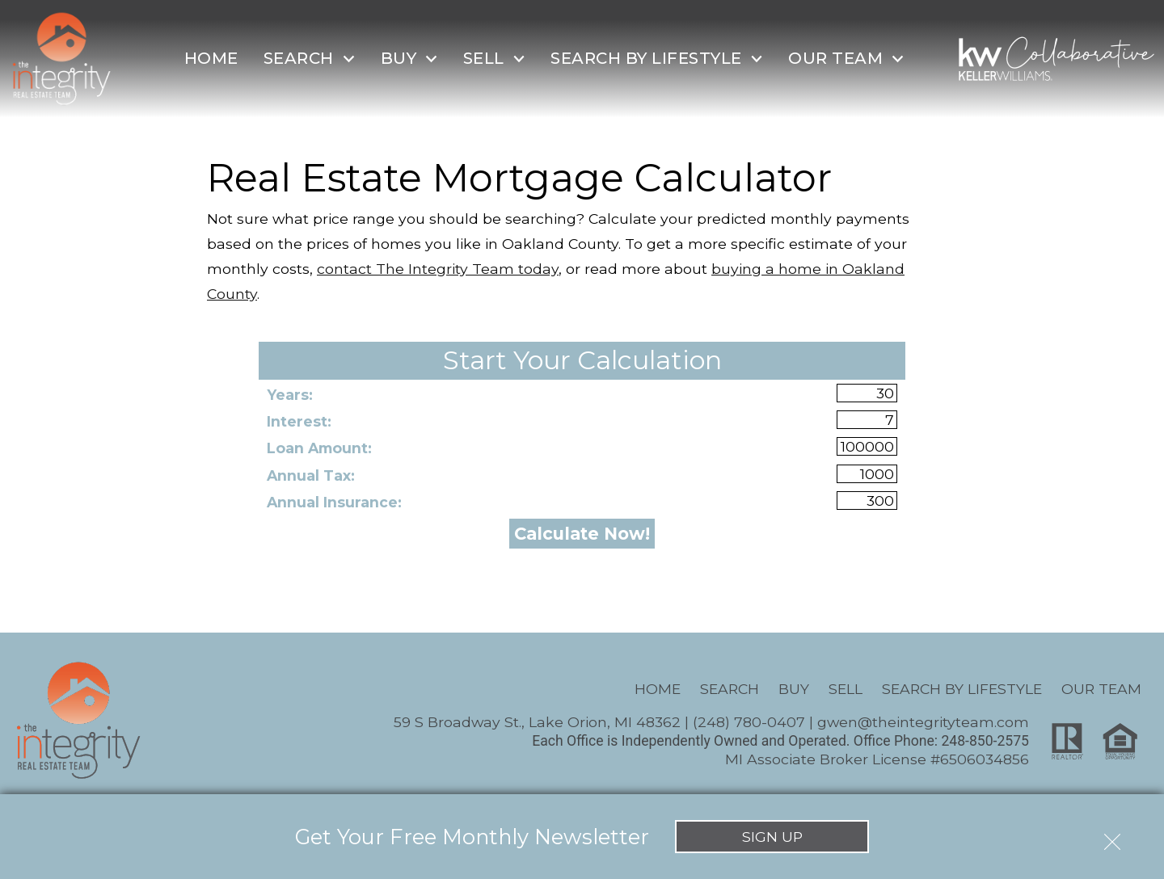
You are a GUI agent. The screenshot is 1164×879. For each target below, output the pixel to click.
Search (729, 688)
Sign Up (772, 836)
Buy (793, 688)
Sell (845, 688)
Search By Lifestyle (962, 688)
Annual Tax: (311, 475)
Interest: (299, 421)
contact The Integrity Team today (438, 268)
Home (211, 58)
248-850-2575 (985, 741)
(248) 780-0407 (749, 721)
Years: (290, 394)
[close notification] (1112, 836)
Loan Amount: (319, 448)
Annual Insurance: (334, 502)
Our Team (1101, 688)
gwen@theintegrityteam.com (923, 721)
